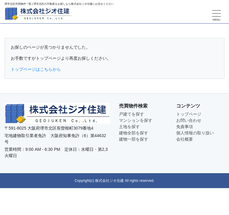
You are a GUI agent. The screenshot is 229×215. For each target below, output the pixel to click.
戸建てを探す (131, 114)
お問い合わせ (188, 120)
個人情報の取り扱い (195, 132)
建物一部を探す (133, 139)
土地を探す (129, 126)
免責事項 (184, 126)
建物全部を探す (133, 132)
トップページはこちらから (36, 69)
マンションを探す (135, 120)
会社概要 (184, 139)
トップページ (188, 114)
